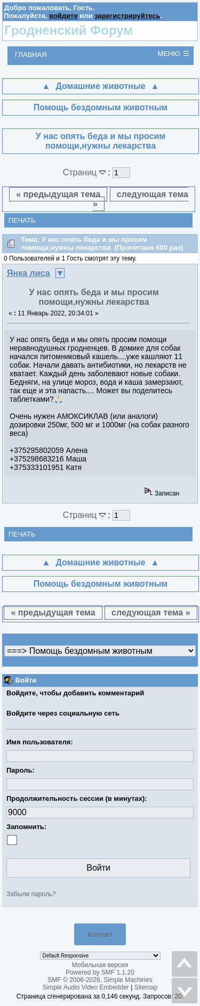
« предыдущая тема (58, 194)
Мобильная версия (100, 965)
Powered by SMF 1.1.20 (100, 972)
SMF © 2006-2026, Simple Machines (99, 980)
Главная (31, 55)
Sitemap (146, 987)
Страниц (85, 172)
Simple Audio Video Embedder (85, 987)
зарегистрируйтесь (127, 16)
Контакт (100, 934)
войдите (63, 16)
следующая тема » (140, 199)
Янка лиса (28, 273)
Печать (22, 220)
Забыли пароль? (31, 894)
